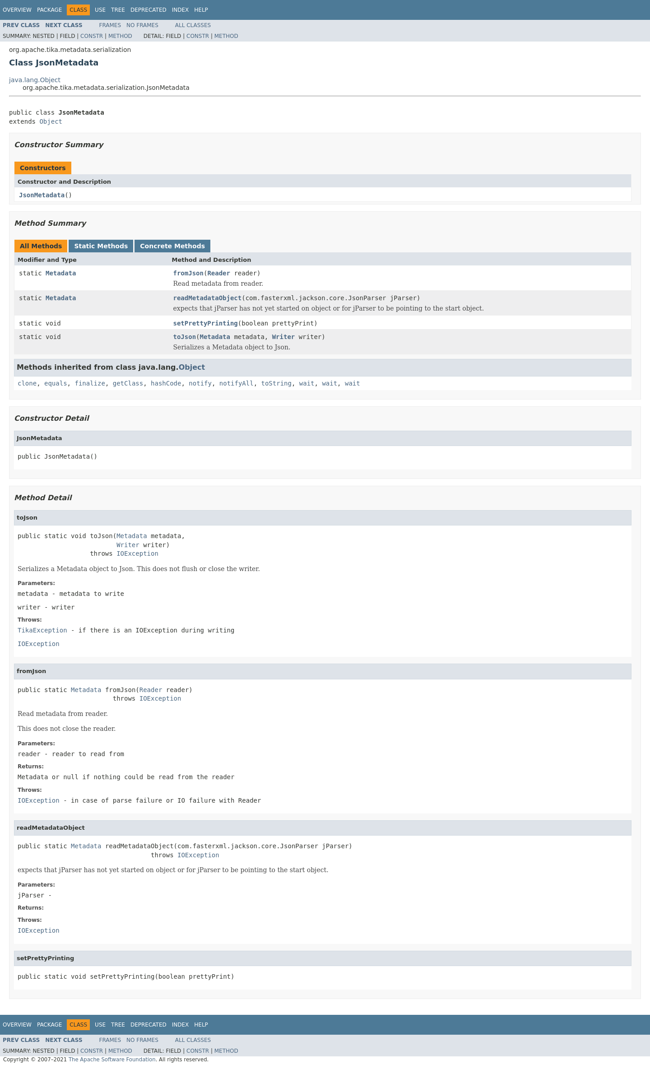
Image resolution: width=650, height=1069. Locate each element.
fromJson (188, 273)
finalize (89, 383)
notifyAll (236, 383)
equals (55, 383)
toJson (184, 336)
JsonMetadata (42, 195)
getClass (128, 383)
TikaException (42, 630)
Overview (17, 10)
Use (100, 10)
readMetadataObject (207, 298)
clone (27, 383)
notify (200, 383)
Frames (110, 25)
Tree (118, 10)
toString (276, 383)
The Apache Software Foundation (112, 1059)
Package (49, 10)
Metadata (61, 273)
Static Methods (101, 246)
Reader (218, 273)
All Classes (193, 25)
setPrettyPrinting (205, 323)
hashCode (166, 383)
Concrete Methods (172, 246)
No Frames (142, 25)
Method (120, 36)
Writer (283, 336)
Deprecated (148, 10)
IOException (137, 553)
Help (201, 10)
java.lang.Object (34, 80)
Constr (91, 36)
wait (307, 383)
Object (50, 121)
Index (180, 10)
